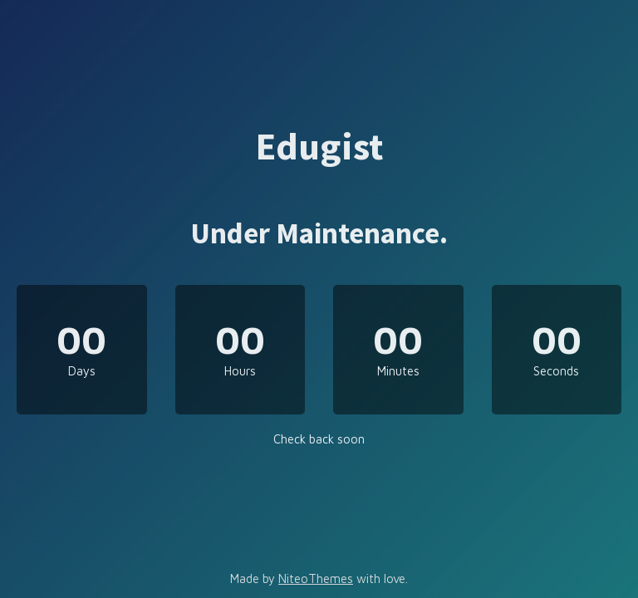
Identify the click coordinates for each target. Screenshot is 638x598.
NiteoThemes (315, 578)
